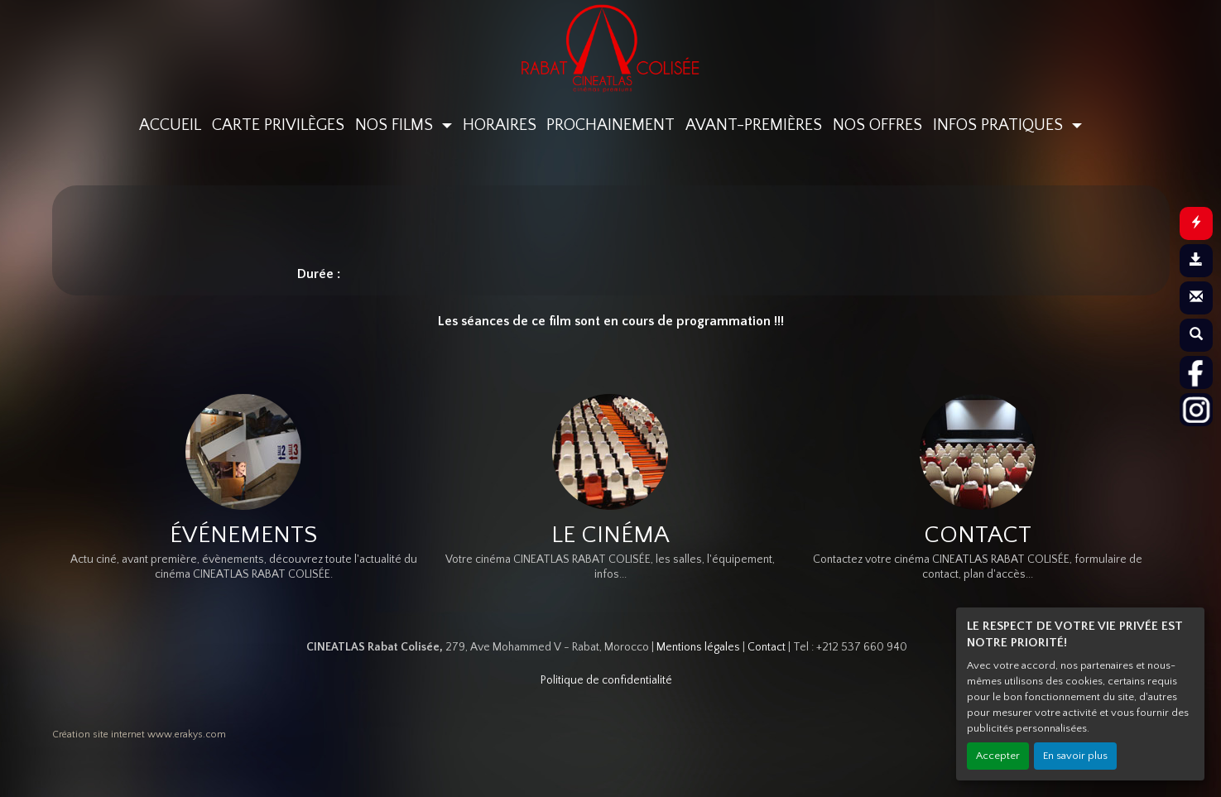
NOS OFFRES (877, 125)
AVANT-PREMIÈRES (753, 125)
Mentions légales (698, 647)
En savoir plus (1075, 755)
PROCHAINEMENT (610, 125)
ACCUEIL (170, 125)
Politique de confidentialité (606, 680)
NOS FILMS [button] (396, 125)
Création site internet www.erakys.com (139, 734)
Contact (767, 647)
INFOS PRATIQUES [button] (1000, 125)
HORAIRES (499, 125)
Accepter (998, 755)
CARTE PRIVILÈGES (278, 125)
